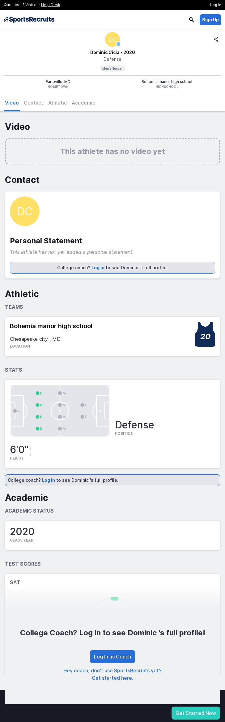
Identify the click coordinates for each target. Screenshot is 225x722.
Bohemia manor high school (51, 326)
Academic (83, 103)
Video (12, 103)
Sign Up (210, 19)
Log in (97, 267)
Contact (33, 103)
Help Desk (50, 4)
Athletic (57, 103)
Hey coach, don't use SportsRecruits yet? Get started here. (112, 674)
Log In (215, 4)
